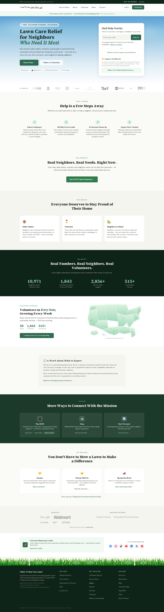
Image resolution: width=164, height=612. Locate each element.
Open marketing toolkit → (124, 487)
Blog (120, 583)
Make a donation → (40, 487)
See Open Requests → (82, 179)
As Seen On (24, 88)
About (75, 7)
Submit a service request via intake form (121, 52)
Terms (69, 608)
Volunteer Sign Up (95, 575)
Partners (92, 591)
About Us (122, 575)
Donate (141, 2)
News (94, 7)
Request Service (65, 575)
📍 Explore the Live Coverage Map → (36, 335)
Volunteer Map (124, 587)
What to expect (116, 45)
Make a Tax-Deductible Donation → (121, 70)
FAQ (61, 587)
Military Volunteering (96, 598)
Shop (120, 594)
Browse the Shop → (82, 433)
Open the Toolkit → (37, 548)
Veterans (92, 594)
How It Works (64, 7)
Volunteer (84, 7)
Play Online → (39, 433)
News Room (123, 579)
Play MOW (122, 591)
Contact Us (64, 591)
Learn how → (90, 527)
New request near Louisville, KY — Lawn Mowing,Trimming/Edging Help (82, 14)
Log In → (92, 583)
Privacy (63, 608)
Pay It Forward (124, 598)
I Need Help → (29, 62)
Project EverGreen (104, 517)
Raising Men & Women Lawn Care (126, 517)
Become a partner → (82, 489)
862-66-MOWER (130, 2)
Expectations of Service (68, 583)
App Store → (29, 433)
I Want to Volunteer (51, 62)
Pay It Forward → (124, 433)
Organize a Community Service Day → (88, 497)
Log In (126, 7)
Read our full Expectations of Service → (58, 381)
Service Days (93, 579)
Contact (102, 7)
